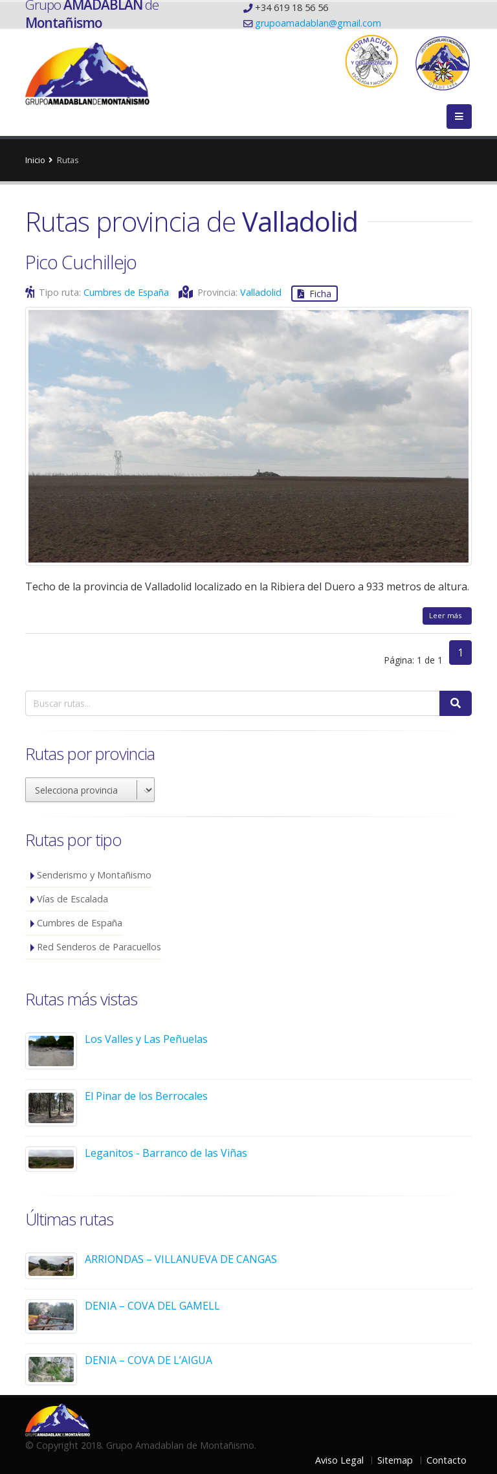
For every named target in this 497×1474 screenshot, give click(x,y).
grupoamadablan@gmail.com (318, 23)
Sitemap (395, 1460)
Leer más (447, 615)
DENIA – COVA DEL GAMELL (152, 1306)
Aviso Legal (339, 1460)
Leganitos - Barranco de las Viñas (166, 1153)
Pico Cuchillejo (81, 261)
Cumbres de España (126, 292)
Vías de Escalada (72, 899)
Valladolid (261, 292)
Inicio (35, 160)
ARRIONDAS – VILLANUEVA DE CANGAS (181, 1259)
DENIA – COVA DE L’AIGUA (148, 1360)
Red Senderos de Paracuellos (99, 947)
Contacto (446, 1460)
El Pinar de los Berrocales (146, 1096)
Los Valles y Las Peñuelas (146, 1039)
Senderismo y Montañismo (94, 875)
